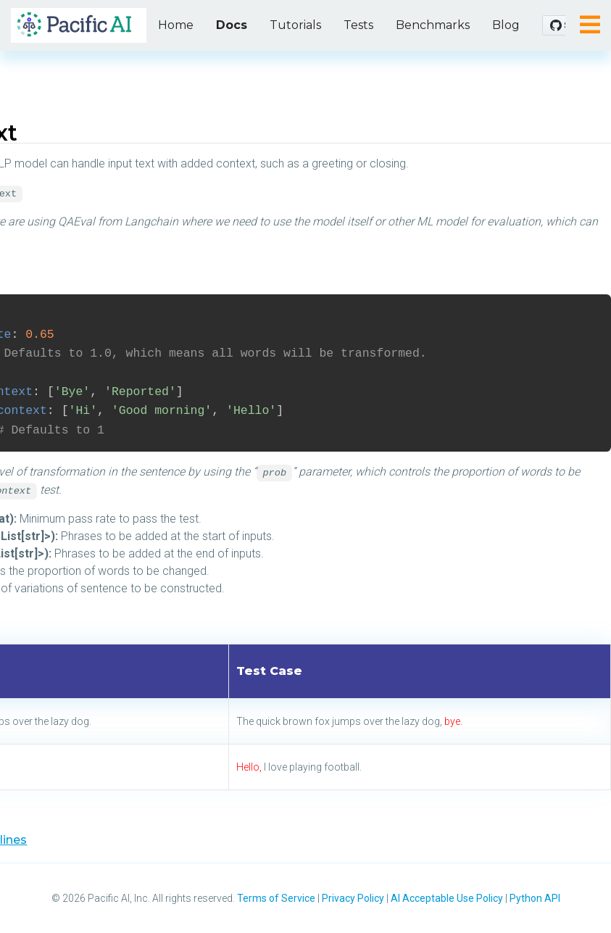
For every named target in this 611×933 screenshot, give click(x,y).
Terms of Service (276, 898)
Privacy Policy (353, 898)
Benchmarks (433, 25)
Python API (535, 898)
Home (176, 25)
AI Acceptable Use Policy (447, 898)
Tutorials (295, 25)
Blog (506, 25)
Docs (231, 25)
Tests (358, 25)
